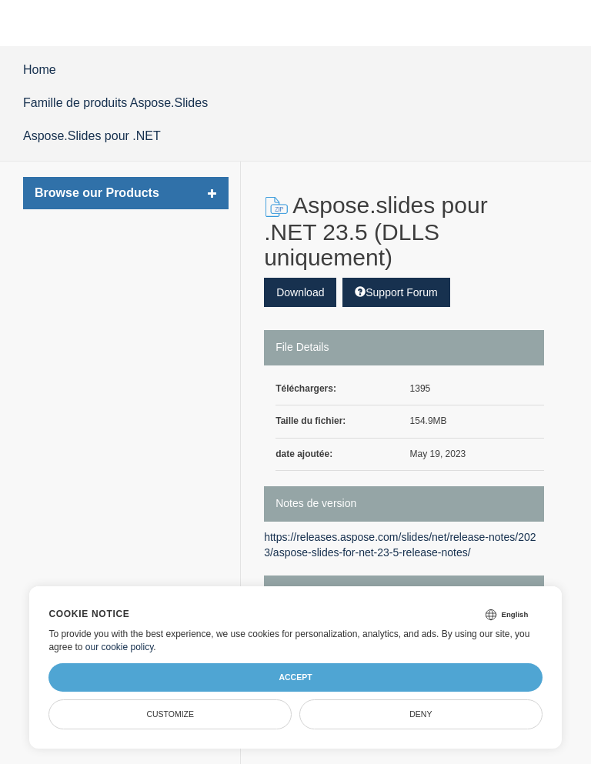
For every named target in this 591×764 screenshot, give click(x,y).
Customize (170, 714)
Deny (420, 714)
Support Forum (396, 292)
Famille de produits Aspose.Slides (115, 102)
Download (300, 292)
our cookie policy (119, 647)
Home (39, 69)
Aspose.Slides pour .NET (92, 135)
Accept (295, 677)
